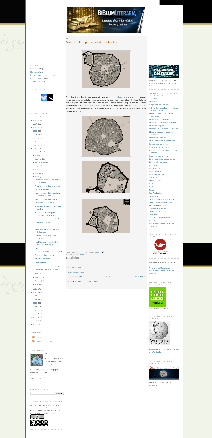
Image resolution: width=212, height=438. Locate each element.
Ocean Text (153, 178)
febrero (38, 281)
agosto (38, 166)
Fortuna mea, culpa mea (158, 144)
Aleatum (152, 102)
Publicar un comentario (75, 273)
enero (37, 284)
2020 (35, 138)
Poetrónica (153, 184)
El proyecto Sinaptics (157, 138)
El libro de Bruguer (156, 126)
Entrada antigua (140, 276)
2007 (35, 321)
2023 (35, 127)
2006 (35, 324)
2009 (35, 314)
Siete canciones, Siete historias (161, 199)
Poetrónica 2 (154, 187)
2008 (35, 317)
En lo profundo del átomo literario (162, 141)
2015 (35, 292)
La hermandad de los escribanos (162, 159)
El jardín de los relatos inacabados (162, 122)
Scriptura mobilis (155, 196)
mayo (37, 177)
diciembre (39, 152)
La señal (38, 248)
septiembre (39, 162)
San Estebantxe (155, 193)
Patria (37, 226)
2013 (35, 299)
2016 (35, 289)
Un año (152, 220)
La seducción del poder (158, 162)
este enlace (117, 97)
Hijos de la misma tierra (158, 156)
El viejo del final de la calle (45, 255)
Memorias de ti (155, 171)
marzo (38, 277)
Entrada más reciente (74, 276)
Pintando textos (155, 181)
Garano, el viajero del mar (159, 147)
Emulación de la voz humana (46, 203)
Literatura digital (36, 72)
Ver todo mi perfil (38, 382)
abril (37, 274)
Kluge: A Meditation (42, 259)
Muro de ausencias (156, 174)
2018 (35, 145)
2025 (35, 120)
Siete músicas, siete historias (160, 202)
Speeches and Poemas (158, 211)
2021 (35, 134)
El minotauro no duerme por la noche (163, 129)
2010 (35, 310)
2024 (35, 124)
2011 (35, 307)
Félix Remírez (54, 354)
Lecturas (34, 69)
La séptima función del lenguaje (47, 266)
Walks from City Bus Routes (46, 199)
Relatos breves (36, 78)
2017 (35, 149)
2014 (35, 296)
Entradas (36, 337)
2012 (35, 303)
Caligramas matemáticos (159, 105)
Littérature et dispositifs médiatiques (49, 219)
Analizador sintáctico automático (47, 186)
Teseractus (153, 214)
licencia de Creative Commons (42, 413)
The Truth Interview (42, 189)
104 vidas (153, 98)
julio (37, 169)
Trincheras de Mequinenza (159, 217)
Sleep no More (40, 262)
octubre (38, 159)
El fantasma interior (42, 222)
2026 (35, 117)
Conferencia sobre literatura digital (48, 252)
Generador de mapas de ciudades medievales (91, 42)
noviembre (39, 155)
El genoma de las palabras (159, 119)
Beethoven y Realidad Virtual (46, 269)
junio (37, 173)
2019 (35, 142)
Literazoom (153, 165)
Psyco (151, 190)
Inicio (108, 276)
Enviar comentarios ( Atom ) (88, 281)
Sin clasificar (35, 81)
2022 (35, 131)
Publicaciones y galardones (41, 75)
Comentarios (38, 342)
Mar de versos (154, 168)
